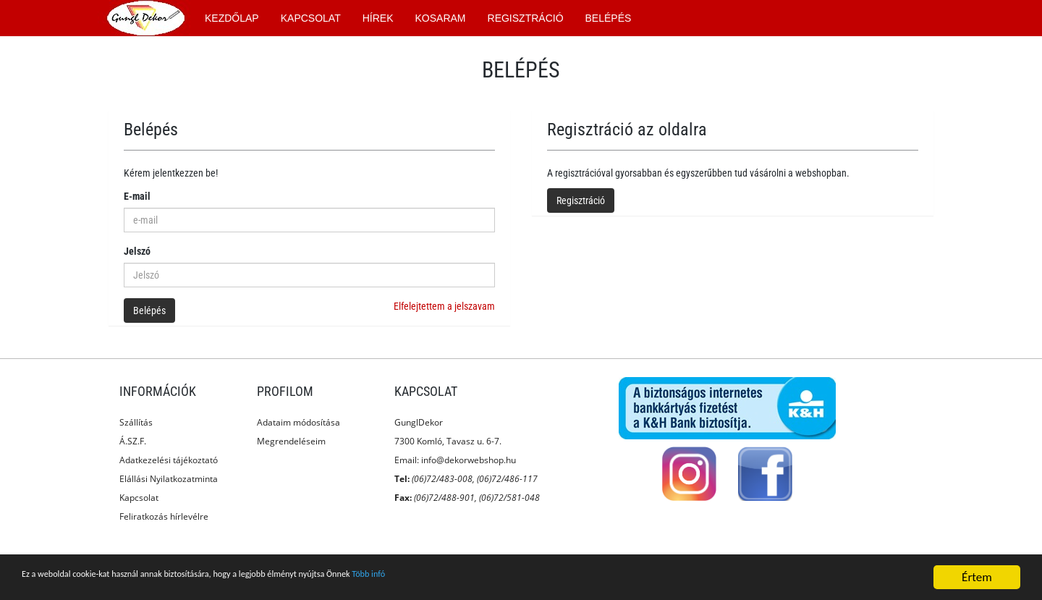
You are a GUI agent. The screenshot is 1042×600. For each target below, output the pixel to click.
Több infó (505, 578)
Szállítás (136, 422)
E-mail (137, 196)
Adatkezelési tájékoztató (168, 460)
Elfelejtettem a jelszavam (444, 306)
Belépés (149, 310)
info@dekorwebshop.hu (468, 460)
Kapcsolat (138, 497)
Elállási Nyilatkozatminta (168, 479)
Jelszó (137, 251)
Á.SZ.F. (132, 441)
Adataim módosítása (298, 422)
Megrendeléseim (291, 441)
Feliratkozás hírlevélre (163, 516)
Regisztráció (580, 200)
